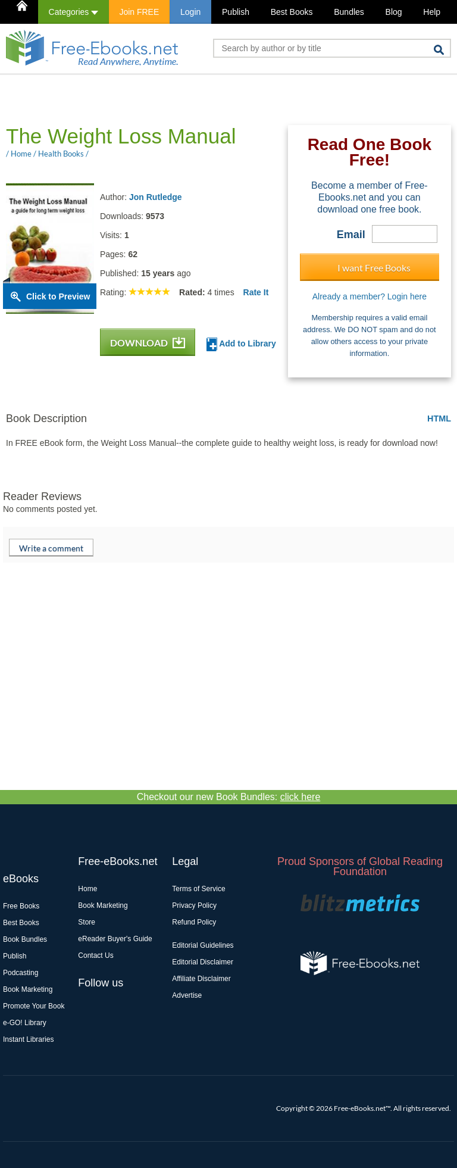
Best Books (292, 12)
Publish (235, 12)
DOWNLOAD (147, 342)
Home (87, 889)
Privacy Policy (194, 905)
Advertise (187, 995)
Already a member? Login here (369, 296)
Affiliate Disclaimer (201, 979)
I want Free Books (374, 267)
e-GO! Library (24, 1023)
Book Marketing (27, 989)
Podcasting (20, 973)
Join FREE (139, 12)
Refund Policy (194, 922)
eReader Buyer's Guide (115, 939)
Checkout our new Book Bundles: (229, 797)
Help (431, 12)
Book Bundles (25, 939)
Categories (73, 12)
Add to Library (241, 344)
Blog (394, 12)
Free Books (21, 906)
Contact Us (95, 955)
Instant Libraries (28, 1039)
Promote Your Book (33, 1006)
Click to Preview (58, 296)
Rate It (256, 292)
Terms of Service (198, 889)
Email (351, 235)
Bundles (349, 12)
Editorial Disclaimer (202, 962)
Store (86, 922)
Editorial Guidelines (202, 945)
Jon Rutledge (155, 197)
